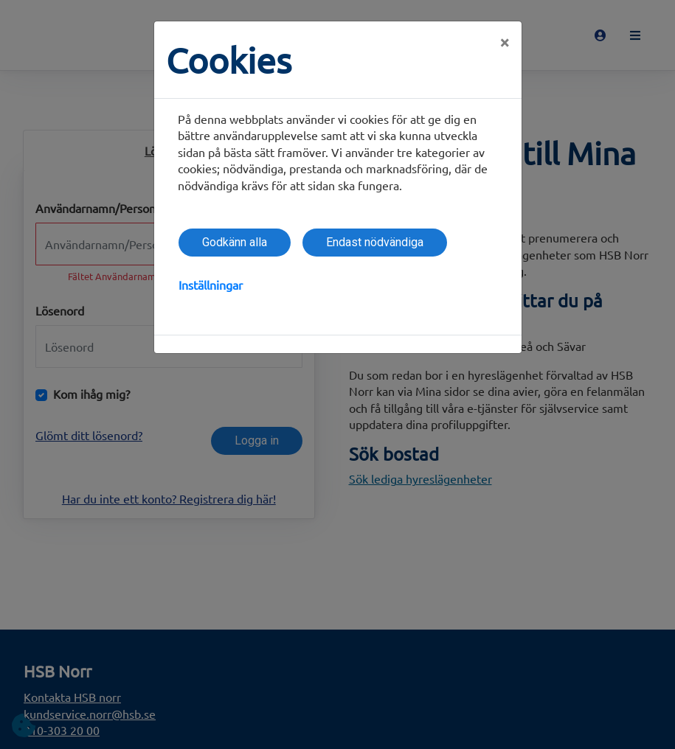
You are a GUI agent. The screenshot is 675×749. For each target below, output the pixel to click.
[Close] (505, 42)
